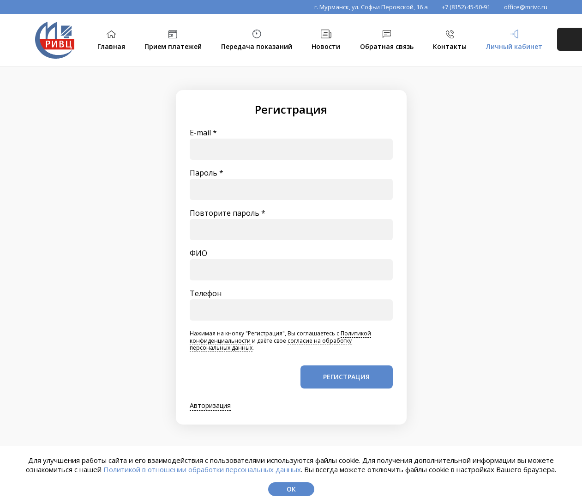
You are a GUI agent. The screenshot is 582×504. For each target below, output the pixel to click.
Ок (291, 489)
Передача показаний (256, 46)
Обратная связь (387, 46)
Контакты (450, 46)
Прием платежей (173, 46)
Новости (326, 46)
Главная (111, 46)
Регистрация (346, 376)
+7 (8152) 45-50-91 (466, 7)
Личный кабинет (514, 46)
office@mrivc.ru (525, 7)
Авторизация (210, 406)
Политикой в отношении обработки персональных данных (202, 469)
